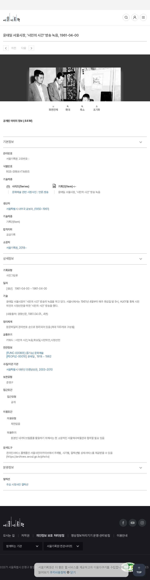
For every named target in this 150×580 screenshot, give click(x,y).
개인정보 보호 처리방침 (50, 535)
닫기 (73, 572)
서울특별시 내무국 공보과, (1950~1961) (27, 208)
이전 (13, 48)
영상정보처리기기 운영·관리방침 (90, 535)
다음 (23, 48)
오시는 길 (9, 535)
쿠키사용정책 (58, 572)
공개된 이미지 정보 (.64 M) (17, 120)
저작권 (25, 535)
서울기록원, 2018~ (16, 247)
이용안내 (122, 535)
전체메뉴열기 (143, 17)
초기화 (96, 107)
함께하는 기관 (14, 546)
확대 (67, 107)
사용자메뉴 (134, 17)
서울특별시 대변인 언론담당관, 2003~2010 (29, 369)
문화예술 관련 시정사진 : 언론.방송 (30, 192)
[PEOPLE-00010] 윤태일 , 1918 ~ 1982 (28, 356)
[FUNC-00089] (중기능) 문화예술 (25, 353)
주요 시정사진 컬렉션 (17, 484)
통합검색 (126, 17)
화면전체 (53, 107)
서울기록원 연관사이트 (59, 546)
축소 (82, 107)
